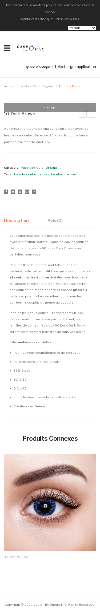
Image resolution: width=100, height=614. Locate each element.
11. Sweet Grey (83, 114)
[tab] (18, 220)
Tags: (8, 174)
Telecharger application (75, 66)
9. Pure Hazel (92, 114)
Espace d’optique (37, 67)
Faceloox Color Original (37, 86)
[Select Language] (82, 28)
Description (16, 220)
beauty (19, 174)
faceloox (58, 174)
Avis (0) (55, 220)
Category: (11, 168)
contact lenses (37, 174)
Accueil (9, 86)
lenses (71, 174)
